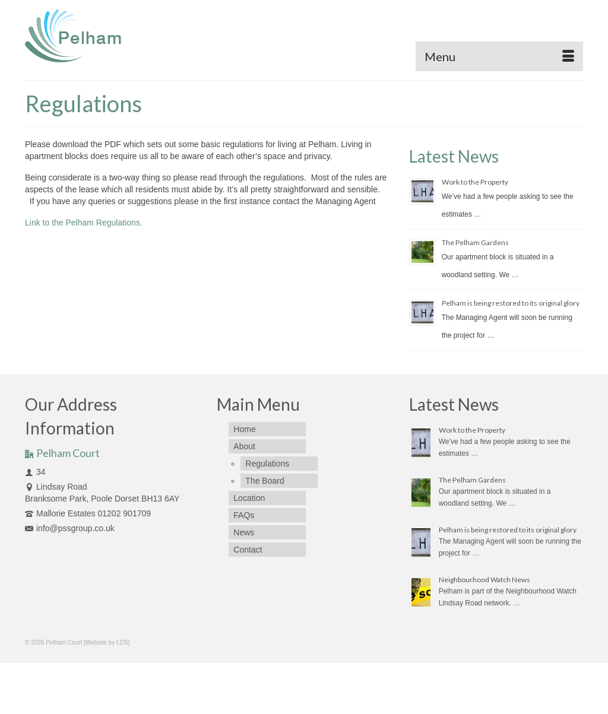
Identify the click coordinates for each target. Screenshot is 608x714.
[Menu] (499, 56)
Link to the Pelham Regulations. (83, 222)
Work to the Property (475, 181)
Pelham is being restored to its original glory (511, 303)
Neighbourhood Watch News (484, 579)
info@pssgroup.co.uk (70, 528)
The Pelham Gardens (475, 242)
